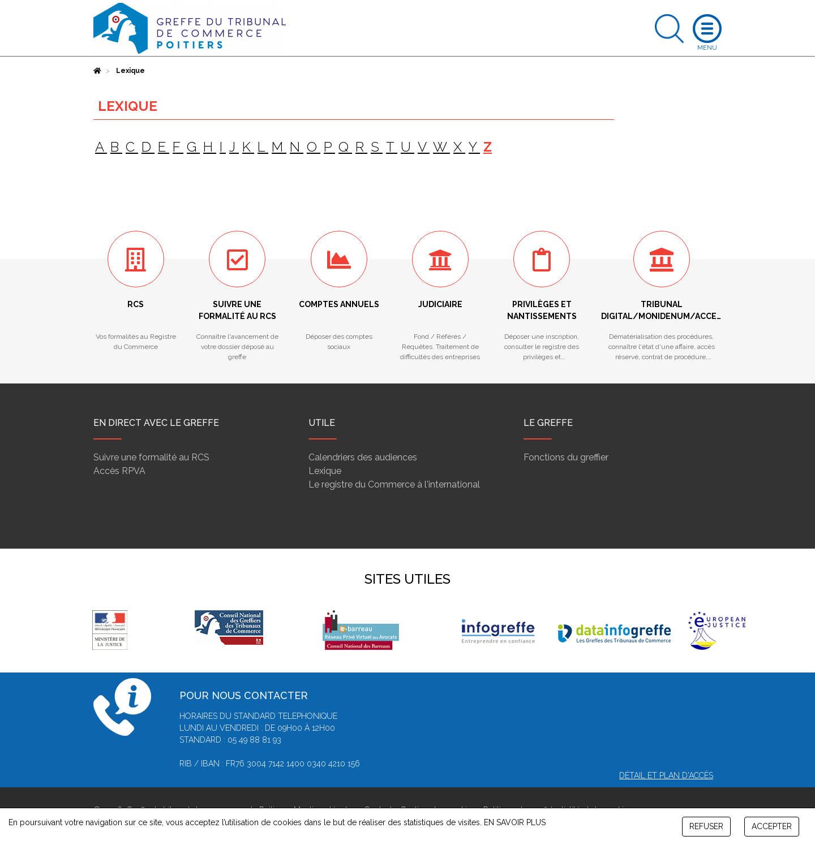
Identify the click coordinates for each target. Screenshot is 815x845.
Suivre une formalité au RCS (151, 457)
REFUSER (706, 826)
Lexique (324, 470)
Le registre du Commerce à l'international (394, 484)
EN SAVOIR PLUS (515, 822)
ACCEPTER (772, 826)
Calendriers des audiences (362, 457)
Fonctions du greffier (566, 457)
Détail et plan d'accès (666, 775)
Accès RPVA (119, 470)
